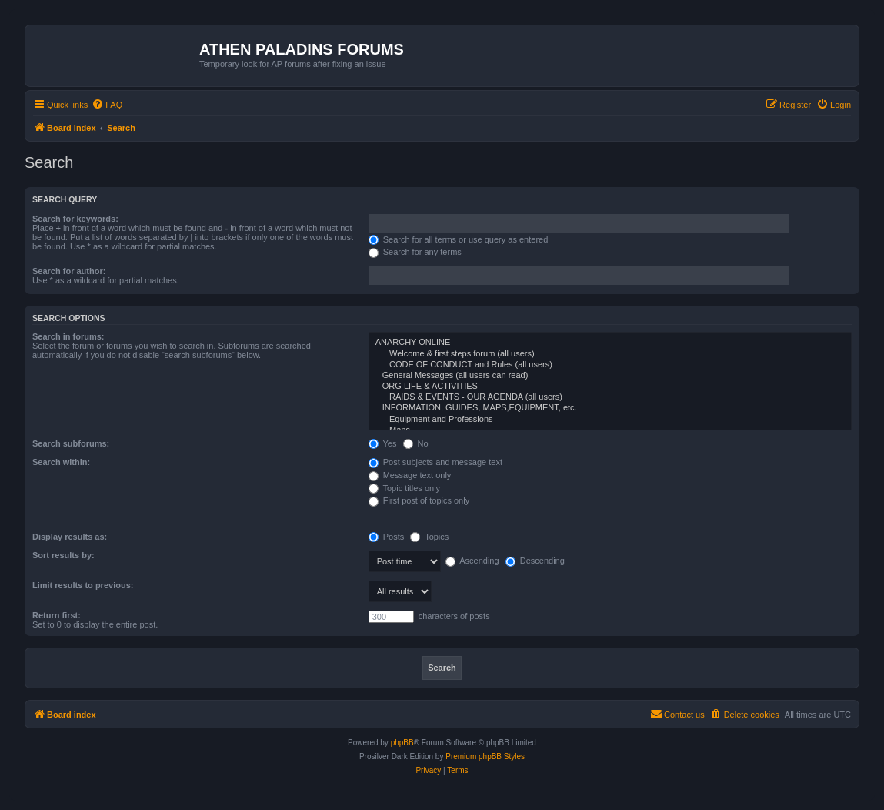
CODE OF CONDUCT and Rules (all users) (610, 365)
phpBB (402, 742)
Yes (383, 443)
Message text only (410, 475)
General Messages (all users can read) (610, 375)
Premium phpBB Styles (485, 756)
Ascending (472, 560)
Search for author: (68, 271)
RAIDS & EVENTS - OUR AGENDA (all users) (610, 397)
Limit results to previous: (82, 585)
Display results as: (69, 536)
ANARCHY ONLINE (610, 342)
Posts (387, 536)
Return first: (56, 615)
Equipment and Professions (610, 419)
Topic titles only (404, 488)
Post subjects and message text (435, 462)
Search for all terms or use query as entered (459, 239)
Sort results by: (63, 555)
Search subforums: (70, 443)
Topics (429, 536)
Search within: (61, 462)
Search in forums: (68, 336)
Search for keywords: (75, 218)
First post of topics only (419, 500)
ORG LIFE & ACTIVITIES (610, 386)
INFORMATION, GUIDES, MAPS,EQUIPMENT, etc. (610, 408)
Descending (535, 560)
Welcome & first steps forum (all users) (610, 354)
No (416, 443)
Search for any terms (415, 251)
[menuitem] (107, 104)
